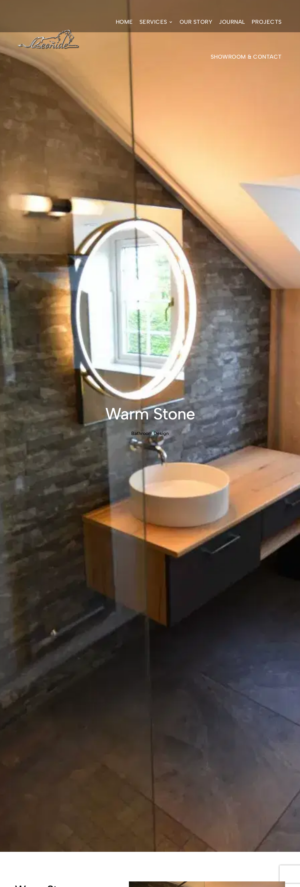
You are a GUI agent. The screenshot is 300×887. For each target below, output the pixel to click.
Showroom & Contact (246, 56)
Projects (267, 21)
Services (153, 21)
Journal (232, 21)
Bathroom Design (150, 433)
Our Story (196, 21)
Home (124, 21)
